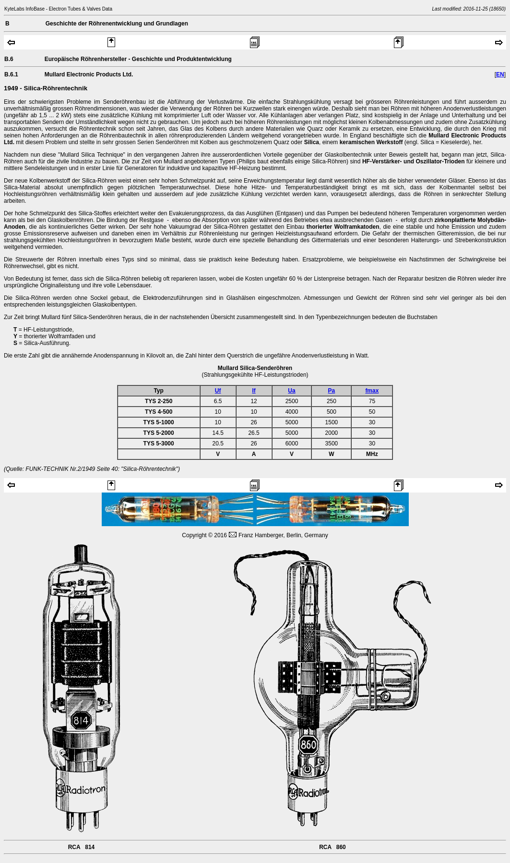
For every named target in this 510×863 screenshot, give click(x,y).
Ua (291, 390)
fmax (372, 390)
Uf (218, 390)
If (253, 390)
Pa (331, 390)
